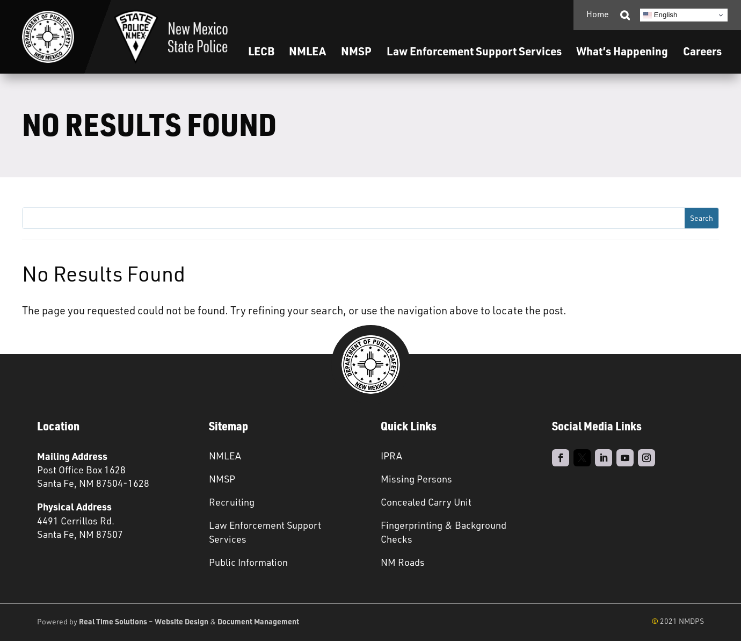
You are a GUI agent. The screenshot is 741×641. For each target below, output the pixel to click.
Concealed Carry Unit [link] (426, 502)
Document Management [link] (258, 621)
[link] (48, 37)
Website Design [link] (181, 621)
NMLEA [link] (307, 51)
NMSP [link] (356, 51)
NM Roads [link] (403, 562)
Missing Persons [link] (416, 479)
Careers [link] (702, 51)
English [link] (660, 15)
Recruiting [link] (232, 502)
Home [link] (597, 14)
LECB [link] (261, 51)
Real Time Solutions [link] (113, 621)
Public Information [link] (248, 562)
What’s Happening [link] (622, 51)
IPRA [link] (391, 456)
